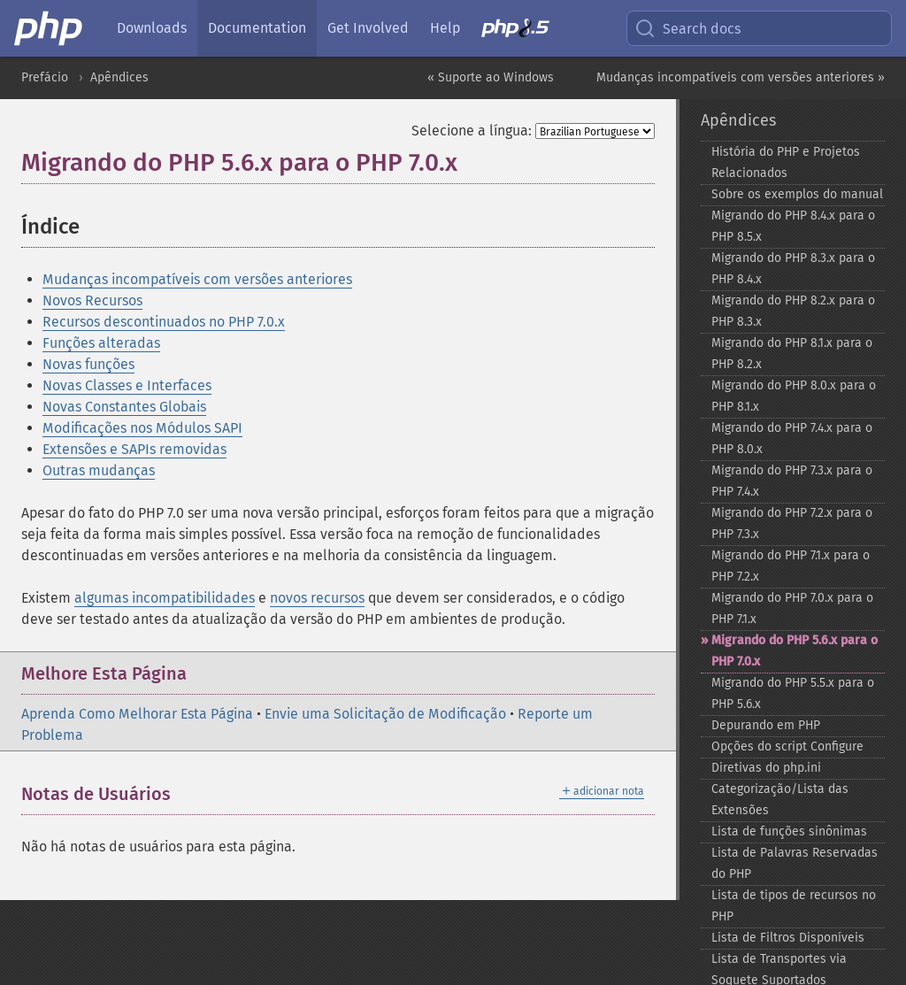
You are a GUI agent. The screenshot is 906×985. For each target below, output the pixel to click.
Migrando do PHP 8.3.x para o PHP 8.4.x (793, 268)
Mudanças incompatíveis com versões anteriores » (740, 77)
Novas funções (88, 364)
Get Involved (368, 27)
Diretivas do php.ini (766, 767)
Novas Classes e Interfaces (126, 385)
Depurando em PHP (765, 725)
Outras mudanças (98, 470)
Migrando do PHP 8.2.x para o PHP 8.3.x (793, 311)
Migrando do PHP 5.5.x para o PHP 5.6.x (792, 693)
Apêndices (119, 77)
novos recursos (317, 597)
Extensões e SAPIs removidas (134, 449)
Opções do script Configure (787, 746)
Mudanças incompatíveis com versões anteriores (197, 279)
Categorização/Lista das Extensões (779, 799)
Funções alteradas (101, 343)
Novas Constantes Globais (124, 406)
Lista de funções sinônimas (789, 831)
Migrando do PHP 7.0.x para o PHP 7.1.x (792, 608)
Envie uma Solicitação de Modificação (385, 713)
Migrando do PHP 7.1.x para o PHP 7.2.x (790, 566)
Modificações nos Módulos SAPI (142, 427)
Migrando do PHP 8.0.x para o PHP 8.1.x (793, 396)
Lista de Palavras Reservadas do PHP (794, 863)
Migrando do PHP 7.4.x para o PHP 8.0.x (791, 438)
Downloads (152, 27)
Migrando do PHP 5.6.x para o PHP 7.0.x (794, 651)
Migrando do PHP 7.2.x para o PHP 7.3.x (791, 523)
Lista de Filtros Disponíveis (787, 937)
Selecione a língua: (471, 130)
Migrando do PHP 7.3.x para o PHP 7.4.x (791, 481)
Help (445, 27)
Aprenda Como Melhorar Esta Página (137, 713)
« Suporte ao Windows (490, 77)
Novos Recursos (92, 300)
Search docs (687, 28)
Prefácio (44, 77)
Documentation (257, 27)
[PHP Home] (49, 28)
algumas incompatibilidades (164, 597)
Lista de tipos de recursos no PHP (793, 906)
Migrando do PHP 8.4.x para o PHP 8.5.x (793, 226)
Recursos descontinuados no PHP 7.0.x (163, 321)
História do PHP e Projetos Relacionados (785, 162)
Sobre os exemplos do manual (797, 194)
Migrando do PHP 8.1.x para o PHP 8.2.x (791, 353)
